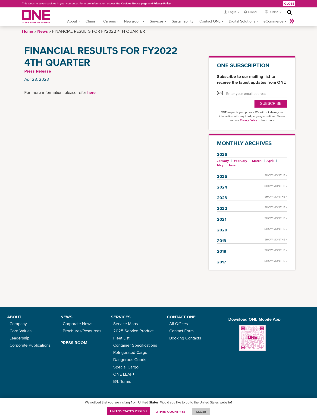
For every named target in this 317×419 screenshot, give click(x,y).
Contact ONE (209, 21)
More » (291, 21)
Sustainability (182, 21)
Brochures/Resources (82, 330)
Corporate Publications (29, 345)
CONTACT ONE (181, 316)
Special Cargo (125, 367)
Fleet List (121, 338)
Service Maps (125, 323)
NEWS (66, 316)
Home (27, 31)
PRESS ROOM (73, 342)
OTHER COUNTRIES (170, 411)
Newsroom (132, 21)
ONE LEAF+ (124, 374)
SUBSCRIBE (270, 104)
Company (18, 323)
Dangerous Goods (129, 359)
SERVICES (121, 316)
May (220, 165)
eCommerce (273, 21)
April (270, 161)
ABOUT (14, 316)
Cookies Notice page (134, 3)
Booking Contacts (185, 338)
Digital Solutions (242, 21)
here (91, 92)
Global (252, 12)
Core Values (20, 330)
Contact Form (181, 330)
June (231, 165)
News (42, 31)
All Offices (178, 323)
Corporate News (77, 323)
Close (289, 3)
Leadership (19, 338)
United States (128, 411)
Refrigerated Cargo (130, 352)
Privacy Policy (162, 3)
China (90, 21)
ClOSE (201, 411)
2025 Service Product (133, 330)
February (240, 161)
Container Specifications (135, 345)
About (72, 21)
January (223, 161)
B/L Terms (122, 381)
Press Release (37, 71)
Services (156, 21)
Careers (109, 21)
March (256, 161)
